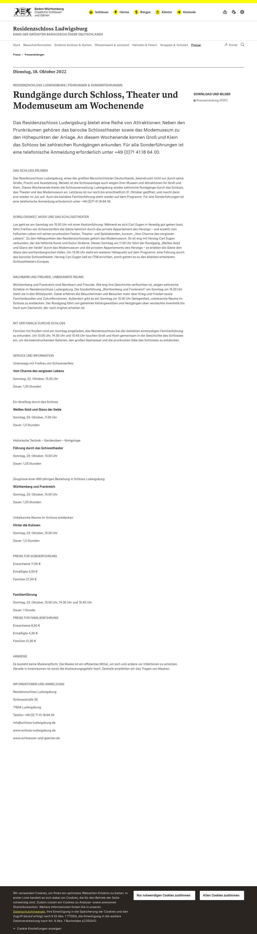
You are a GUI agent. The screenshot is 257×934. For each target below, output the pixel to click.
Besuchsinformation (37, 45)
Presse (196, 45)
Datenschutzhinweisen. (29, 911)
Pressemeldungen (34, 54)
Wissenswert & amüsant (112, 45)
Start (16, 45)
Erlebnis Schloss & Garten (73, 45)
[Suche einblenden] (242, 45)
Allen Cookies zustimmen (221, 895)
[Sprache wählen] (242, 12)
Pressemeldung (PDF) (212, 100)
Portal (231, 45)
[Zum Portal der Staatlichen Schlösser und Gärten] (38, 12)
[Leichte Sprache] (225, 12)
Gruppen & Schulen (174, 45)
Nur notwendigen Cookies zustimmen (164, 895)
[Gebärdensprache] (233, 12)
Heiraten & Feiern (144, 45)
